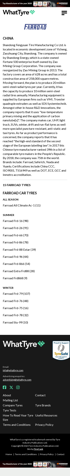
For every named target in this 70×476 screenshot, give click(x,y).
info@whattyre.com (13, 370)
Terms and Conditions (17, 424)
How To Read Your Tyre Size (18, 417)
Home (9, 454)
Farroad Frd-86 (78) (15, 242)
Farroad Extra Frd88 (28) (19, 271)
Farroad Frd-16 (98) (15, 221)
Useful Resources (46, 415)
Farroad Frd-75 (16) (15, 308)
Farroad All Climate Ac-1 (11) (22, 205)
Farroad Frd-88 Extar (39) (19, 249)
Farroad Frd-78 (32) (15, 315)
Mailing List (10, 400)
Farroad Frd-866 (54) (16, 263)
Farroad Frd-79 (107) (16, 293)
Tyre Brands (43, 405)
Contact (40, 395)
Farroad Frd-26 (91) (15, 228)
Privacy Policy (44, 424)
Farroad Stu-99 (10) (15, 322)
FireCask (38, 449)
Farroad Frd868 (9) (15, 278)
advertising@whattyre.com (17, 379)
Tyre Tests (9, 410)
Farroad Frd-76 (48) (15, 301)
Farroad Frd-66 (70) (15, 235)
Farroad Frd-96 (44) (15, 256)
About (7, 395)
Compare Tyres (13, 405)
